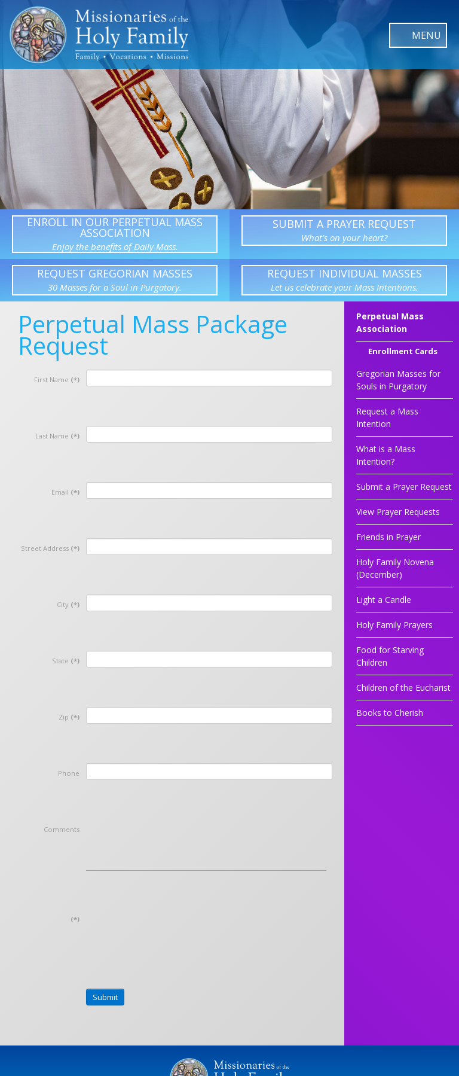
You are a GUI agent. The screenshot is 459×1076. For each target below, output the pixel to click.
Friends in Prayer (388, 536)
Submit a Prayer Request (404, 486)
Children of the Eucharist (403, 687)
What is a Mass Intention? (385, 455)
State (65, 660)
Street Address (50, 548)
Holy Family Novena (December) (395, 568)
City (68, 604)
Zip (69, 716)
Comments (61, 829)
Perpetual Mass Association (390, 322)
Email (65, 491)
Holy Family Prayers (394, 624)
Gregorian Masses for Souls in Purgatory (398, 380)
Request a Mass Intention (387, 417)
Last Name (57, 435)
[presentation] (177, 931)
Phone (68, 773)
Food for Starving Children (390, 656)
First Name (56, 379)
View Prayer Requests (398, 511)
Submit (105, 997)
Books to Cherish (389, 712)
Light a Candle (383, 599)
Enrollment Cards (402, 352)
